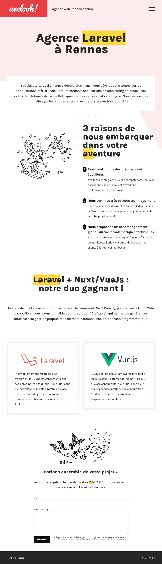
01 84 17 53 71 (96, 482)
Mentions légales (15, 558)
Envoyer (42, 539)
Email (37, 498)
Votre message (42, 509)
